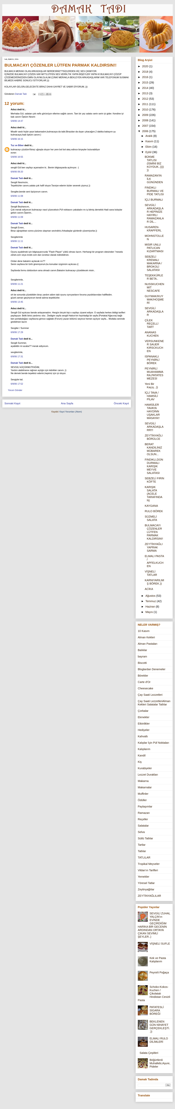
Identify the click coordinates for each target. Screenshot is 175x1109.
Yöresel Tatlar (146, 883)
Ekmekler (143, 717)
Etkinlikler (144, 723)
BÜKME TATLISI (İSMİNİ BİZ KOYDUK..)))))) (154, 163)
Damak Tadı (17, 178)
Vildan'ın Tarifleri (148, 870)
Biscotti (142, 662)
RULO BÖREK (154, 511)
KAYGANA (151, 505)
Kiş (140, 761)
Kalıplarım (144, 749)
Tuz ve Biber (17, 145)
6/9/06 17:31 (17, 356)
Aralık (149, 135)
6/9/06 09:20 (17, 172)
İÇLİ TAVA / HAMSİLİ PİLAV (152, 396)
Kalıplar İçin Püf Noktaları (153, 742)
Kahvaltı (143, 736)
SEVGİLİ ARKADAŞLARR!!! (154, 427)
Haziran (150, 606)
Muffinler (143, 793)
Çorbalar (143, 710)
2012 (145, 98)
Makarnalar (145, 787)
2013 (145, 93)
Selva (141, 832)
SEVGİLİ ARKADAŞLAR (154, 311)
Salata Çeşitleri (149, 1052)
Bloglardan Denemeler (151, 669)
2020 (145, 66)
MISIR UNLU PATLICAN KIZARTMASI (154, 248)
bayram (142, 656)
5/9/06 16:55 (17, 157)
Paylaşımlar (145, 806)
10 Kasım (143, 630)
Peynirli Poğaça (159, 972)
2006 (145, 131)
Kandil (142, 755)
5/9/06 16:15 (17, 139)
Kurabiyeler (145, 768)
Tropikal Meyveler (149, 863)
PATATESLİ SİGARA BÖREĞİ (157, 1010)
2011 (145, 104)
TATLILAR (144, 857)
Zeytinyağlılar (146, 889)
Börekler (143, 675)
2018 (145, 71)
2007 (145, 125)
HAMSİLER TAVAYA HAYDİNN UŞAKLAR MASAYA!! (152, 411)
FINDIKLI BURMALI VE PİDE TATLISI (154, 191)
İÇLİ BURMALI (154, 199)
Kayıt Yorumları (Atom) (70, 412)
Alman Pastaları (147, 643)
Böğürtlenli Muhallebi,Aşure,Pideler (160, 1063)
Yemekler (143, 876)
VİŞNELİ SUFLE (160, 943)
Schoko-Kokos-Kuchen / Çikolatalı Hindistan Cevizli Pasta (154, 993)
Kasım (149, 141)
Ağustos (150, 595)
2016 (145, 77)
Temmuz (151, 601)
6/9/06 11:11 (17, 241)
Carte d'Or (144, 682)
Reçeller (143, 819)
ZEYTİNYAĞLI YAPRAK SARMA (154, 547)
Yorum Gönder (15, 390)
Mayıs (149, 611)
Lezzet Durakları (148, 774)
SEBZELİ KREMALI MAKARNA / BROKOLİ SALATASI (153, 263)
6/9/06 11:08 (17, 196)
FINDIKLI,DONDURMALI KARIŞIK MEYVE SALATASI (154, 466)
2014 (145, 87)
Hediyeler (143, 729)
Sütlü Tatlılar (145, 838)
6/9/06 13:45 (17, 302)
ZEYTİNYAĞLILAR (149, 895)
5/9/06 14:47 (17, 121)
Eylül (148, 152)
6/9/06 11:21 (17, 284)
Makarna (143, 780)
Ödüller (142, 800)
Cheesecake (145, 688)
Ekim (148, 146)
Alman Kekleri (146, 637)
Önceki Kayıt (121, 403)
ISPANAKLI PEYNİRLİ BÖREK (152, 360)
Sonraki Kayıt (12, 403)
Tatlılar (142, 851)
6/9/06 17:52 (17, 384)
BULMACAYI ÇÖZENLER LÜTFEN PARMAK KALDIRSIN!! (154, 532)
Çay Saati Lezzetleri (150, 694)
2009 (145, 114)
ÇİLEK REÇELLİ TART (151, 323)
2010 (145, 109)
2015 (145, 82)
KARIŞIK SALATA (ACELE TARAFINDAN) (153, 494)
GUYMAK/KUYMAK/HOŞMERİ (154, 299)
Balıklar (142, 650)
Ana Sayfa (67, 403)
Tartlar (142, 844)
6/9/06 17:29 (17, 332)
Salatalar (143, 825)
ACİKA (149, 588)
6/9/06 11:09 (17, 217)
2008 (145, 120)
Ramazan (144, 812)
